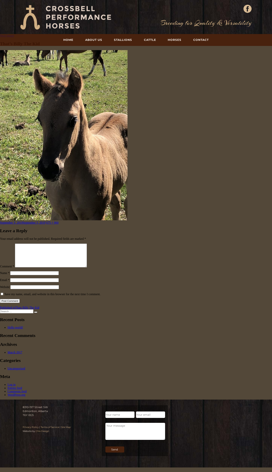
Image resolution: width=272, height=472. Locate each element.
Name (4, 277)
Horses (174, 40)
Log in (11, 389)
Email (4, 284)
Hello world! (15, 332)
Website (5, 291)
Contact (201, 40)
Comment (7, 270)
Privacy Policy (31, 431)
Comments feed (17, 395)
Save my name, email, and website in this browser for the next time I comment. (52, 298)
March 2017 (15, 357)
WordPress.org (16, 399)
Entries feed (15, 392)
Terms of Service (50, 431)
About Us (93, 40)
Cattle (150, 40)
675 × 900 (52, 222)
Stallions (123, 40)
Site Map (66, 431)
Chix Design (42, 435)
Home (68, 40)
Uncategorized (16, 373)
